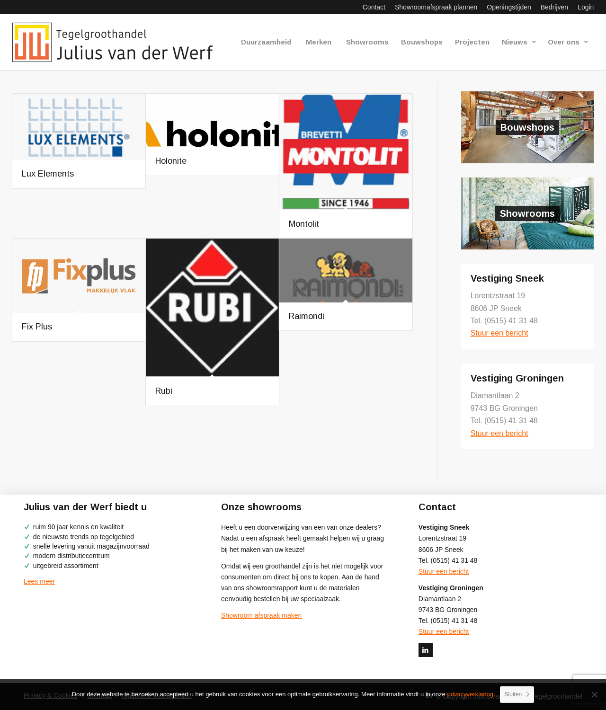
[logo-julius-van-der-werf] (116, 42)
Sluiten (513, 694)
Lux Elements (48, 173)
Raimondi (306, 316)
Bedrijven (554, 7)
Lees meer (39, 581)
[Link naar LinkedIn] (426, 650)
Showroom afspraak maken (261, 615)
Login (586, 7)
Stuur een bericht (499, 333)
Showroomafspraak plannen (436, 7)
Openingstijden (509, 7)
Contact (374, 7)
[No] (594, 694)
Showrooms (527, 213)
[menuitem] (374, 7)
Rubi (163, 391)
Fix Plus (37, 326)
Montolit (304, 224)
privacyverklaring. (471, 694)
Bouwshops (527, 127)
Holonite (171, 161)
